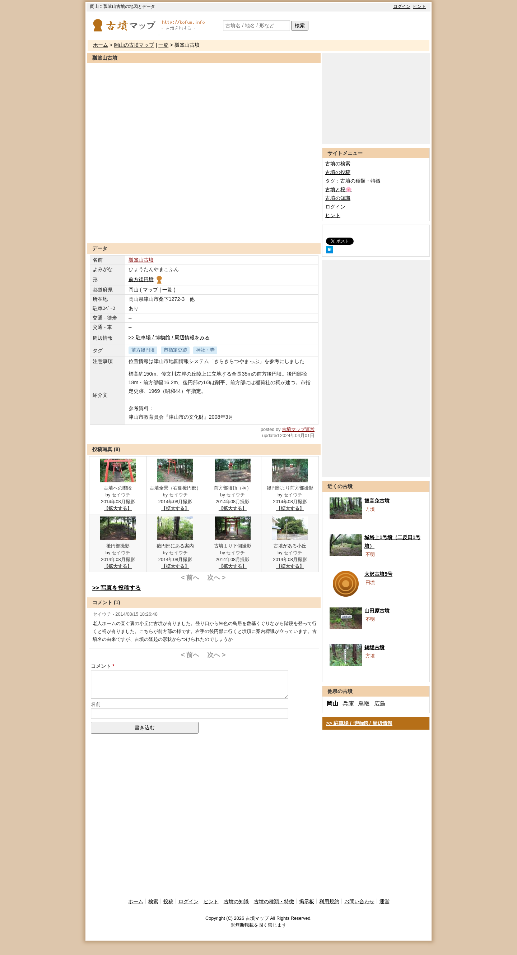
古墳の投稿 (337, 172)
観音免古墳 (377, 501)
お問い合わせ (359, 901)
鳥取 (364, 704)
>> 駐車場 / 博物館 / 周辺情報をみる (169, 337)
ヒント (419, 6)
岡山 (134, 290)
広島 (380, 704)
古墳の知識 (337, 198)
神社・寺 (205, 350)
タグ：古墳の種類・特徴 (353, 181)
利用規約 (329, 901)
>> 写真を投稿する (116, 588)
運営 (384, 901)
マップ (150, 290)
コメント (101, 666)
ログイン (401, 6)
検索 (300, 25)
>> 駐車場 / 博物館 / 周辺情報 (359, 723)
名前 (96, 704)
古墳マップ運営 (298, 429)
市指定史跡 (175, 350)
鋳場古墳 (374, 647)
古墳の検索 (337, 163)
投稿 (168, 901)
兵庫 (348, 704)
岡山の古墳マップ (134, 45)
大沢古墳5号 (378, 574)
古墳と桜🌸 (338, 189)
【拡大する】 (118, 508)
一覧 (163, 45)
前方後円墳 (146, 279)
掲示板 (306, 901)
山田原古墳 (377, 611)
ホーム (100, 45)
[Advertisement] (204, 226)
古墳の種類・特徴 (274, 901)
